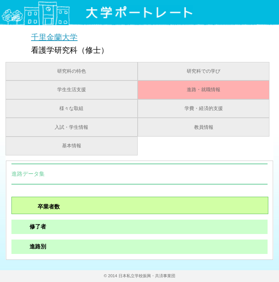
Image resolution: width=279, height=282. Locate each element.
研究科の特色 (71, 71)
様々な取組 (71, 108)
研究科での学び (203, 71)
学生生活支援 (71, 89)
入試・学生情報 (71, 127)
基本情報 (71, 145)
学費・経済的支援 (204, 108)
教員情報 (203, 127)
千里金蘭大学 (54, 36)
